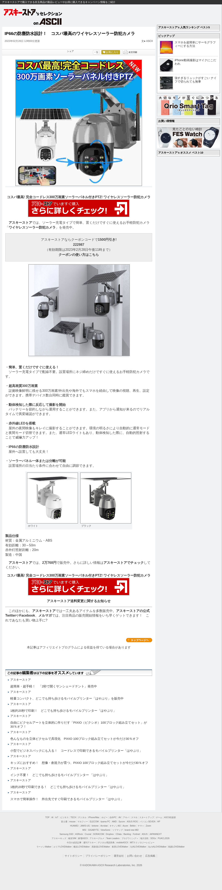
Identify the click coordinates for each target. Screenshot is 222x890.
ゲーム (159, 817)
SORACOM (98, 834)
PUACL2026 (164, 838)
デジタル (82, 817)
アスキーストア (20, 222)
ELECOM (94, 821)
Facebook (27, 615)
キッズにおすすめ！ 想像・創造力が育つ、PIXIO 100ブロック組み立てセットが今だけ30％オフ (79, 763)
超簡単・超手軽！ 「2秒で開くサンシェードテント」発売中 (53, 686)
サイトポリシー (73, 855)
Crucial (88, 834)
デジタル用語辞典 (106, 842)
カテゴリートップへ (139, 640)
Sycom (122, 821)
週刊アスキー (89, 842)
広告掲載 (150, 855)
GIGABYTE (93, 830)
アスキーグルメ (97, 838)
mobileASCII (122, 842)
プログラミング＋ (129, 838)
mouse (72, 821)
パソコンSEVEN (147, 821)
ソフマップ (117, 830)
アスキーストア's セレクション (33, 12)
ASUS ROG (132, 821)
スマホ (134, 817)
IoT (56, 817)
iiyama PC (105, 821)
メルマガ (45, 615)
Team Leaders (112, 838)
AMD (114, 821)
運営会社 (119, 855)
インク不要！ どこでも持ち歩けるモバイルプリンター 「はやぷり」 (59, 775)
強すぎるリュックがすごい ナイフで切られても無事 (196, 79)
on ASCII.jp (47, 21)
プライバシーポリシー (98, 855)
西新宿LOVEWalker (101, 847)
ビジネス (64, 817)
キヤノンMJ (115, 826)
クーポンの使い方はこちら (79, 254)
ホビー (104, 817)
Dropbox (110, 834)
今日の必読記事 (74, 842)
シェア (70, 51)
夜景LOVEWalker (120, 847)
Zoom (148, 826)
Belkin (133, 826)
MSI (84, 830)
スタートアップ (146, 817)
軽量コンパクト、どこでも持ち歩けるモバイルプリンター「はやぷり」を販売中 (67, 698)
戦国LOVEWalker (176, 847)
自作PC (113, 817)
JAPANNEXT (155, 834)
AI (52, 817)
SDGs (153, 838)
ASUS (145, 834)
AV (120, 817)
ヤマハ (141, 826)
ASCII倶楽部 (170, 817)
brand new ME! (132, 830)
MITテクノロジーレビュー (142, 842)
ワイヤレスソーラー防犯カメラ (32, 227)
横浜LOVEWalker (81, 847)
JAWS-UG (85, 826)
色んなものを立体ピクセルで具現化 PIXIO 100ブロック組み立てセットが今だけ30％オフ (74, 738)
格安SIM (72, 838)
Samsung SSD (66, 834)
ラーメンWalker (44, 847)
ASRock (79, 834)
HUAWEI (74, 826)
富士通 (64, 821)
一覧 (96, 52)
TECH (73, 817)
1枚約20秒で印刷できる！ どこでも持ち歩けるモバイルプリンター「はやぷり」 (68, 787)
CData (118, 834)
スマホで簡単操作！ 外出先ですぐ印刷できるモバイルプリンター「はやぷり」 (67, 799)
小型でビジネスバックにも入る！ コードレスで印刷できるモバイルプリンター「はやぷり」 (76, 750)
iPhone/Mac (93, 817)
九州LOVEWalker (138, 847)
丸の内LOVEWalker (157, 847)
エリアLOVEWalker (62, 847)
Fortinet (136, 834)
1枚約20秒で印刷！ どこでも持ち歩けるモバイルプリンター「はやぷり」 (63, 710)
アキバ (126, 817)
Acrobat (103, 826)
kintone (95, 826)
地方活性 (144, 838)
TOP (47, 817)
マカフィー (82, 821)
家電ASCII (83, 838)
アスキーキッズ (59, 838)
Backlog (127, 834)
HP (158, 821)
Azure (125, 826)
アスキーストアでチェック (123, 562)
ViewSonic (106, 830)
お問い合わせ (134, 855)
